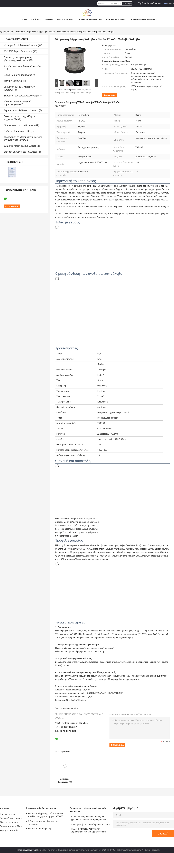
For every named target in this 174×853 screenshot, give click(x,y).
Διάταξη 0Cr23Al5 (13, 81)
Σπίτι (24, 19)
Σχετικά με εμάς (65, 19)
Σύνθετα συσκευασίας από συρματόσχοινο (17, 103)
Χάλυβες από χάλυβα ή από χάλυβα (22, 66)
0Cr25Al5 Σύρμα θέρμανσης (18, 51)
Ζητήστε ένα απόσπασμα (149, 3)
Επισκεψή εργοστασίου (90, 19)
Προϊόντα (36, 19)
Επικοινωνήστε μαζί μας (144, 19)
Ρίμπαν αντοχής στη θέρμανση (41, 32)
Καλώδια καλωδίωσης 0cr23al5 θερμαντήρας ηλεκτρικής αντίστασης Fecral (88, 831)
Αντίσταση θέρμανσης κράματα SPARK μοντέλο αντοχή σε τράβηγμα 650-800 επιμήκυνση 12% (45, 815)
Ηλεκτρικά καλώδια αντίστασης (20, 45)
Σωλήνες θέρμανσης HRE (17, 131)
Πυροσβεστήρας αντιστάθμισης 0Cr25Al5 (90, 824)
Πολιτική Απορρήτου (26, 850)
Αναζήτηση (127, 3)
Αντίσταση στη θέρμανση (39, 828)
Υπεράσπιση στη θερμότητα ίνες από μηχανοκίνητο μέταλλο (23, 138)
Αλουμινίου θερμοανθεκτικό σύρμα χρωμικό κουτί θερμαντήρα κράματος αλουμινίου (88, 819)
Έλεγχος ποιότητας (116, 19)
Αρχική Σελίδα (6, 32)
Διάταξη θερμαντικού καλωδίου (20, 151)
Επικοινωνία (109, 95)
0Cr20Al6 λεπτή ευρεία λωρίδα (20, 145)
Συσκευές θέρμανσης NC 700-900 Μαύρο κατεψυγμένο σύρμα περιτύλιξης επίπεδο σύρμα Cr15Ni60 (65, 780)
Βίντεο (49, 19)
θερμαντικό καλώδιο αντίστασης (21, 110)
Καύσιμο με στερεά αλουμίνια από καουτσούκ (43, 822)
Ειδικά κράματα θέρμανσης (18, 75)
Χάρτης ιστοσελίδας (9, 830)
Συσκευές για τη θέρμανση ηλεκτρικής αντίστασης (18, 59)
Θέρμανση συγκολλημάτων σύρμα (21, 95)
